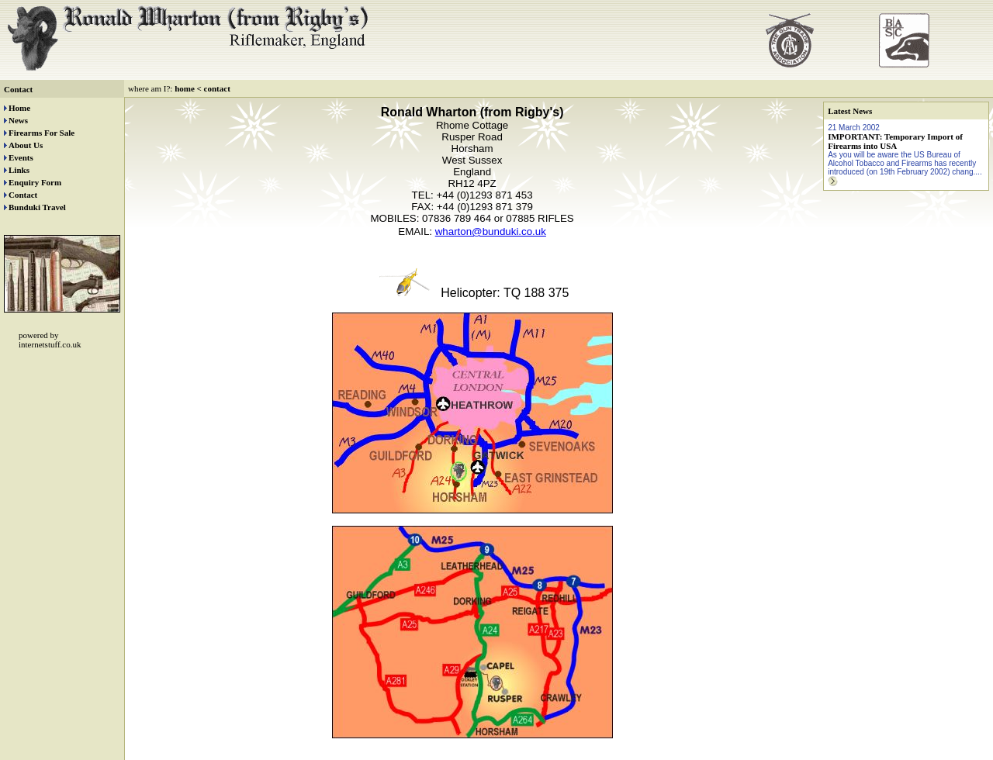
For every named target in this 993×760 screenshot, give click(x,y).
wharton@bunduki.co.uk (490, 231)
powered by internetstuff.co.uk (50, 339)
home (185, 88)
